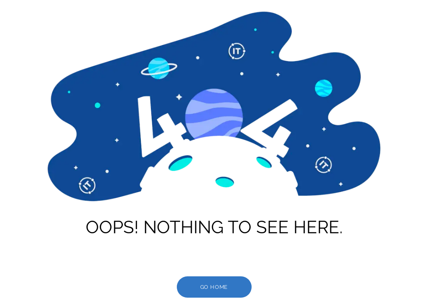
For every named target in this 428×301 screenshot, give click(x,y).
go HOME (214, 287)
